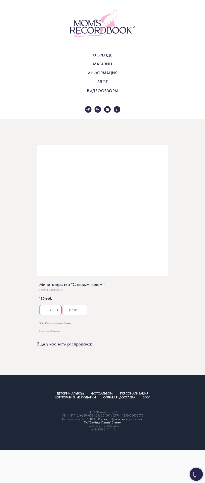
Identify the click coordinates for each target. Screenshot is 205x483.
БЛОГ (102, 82)
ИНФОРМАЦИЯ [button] (102, 73)
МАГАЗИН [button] (102, 64)
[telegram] (88, 109)
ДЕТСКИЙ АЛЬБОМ (70, 393)
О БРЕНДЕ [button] (102, 55)
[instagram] (107, 109)
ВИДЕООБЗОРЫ (102, 90)
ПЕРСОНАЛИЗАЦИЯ (134, 393)
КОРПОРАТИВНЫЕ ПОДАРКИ (75, 397)
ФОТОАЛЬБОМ (102, 393)
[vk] (98, 109)
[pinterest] (117, 109)
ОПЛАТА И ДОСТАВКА (119, 397)
